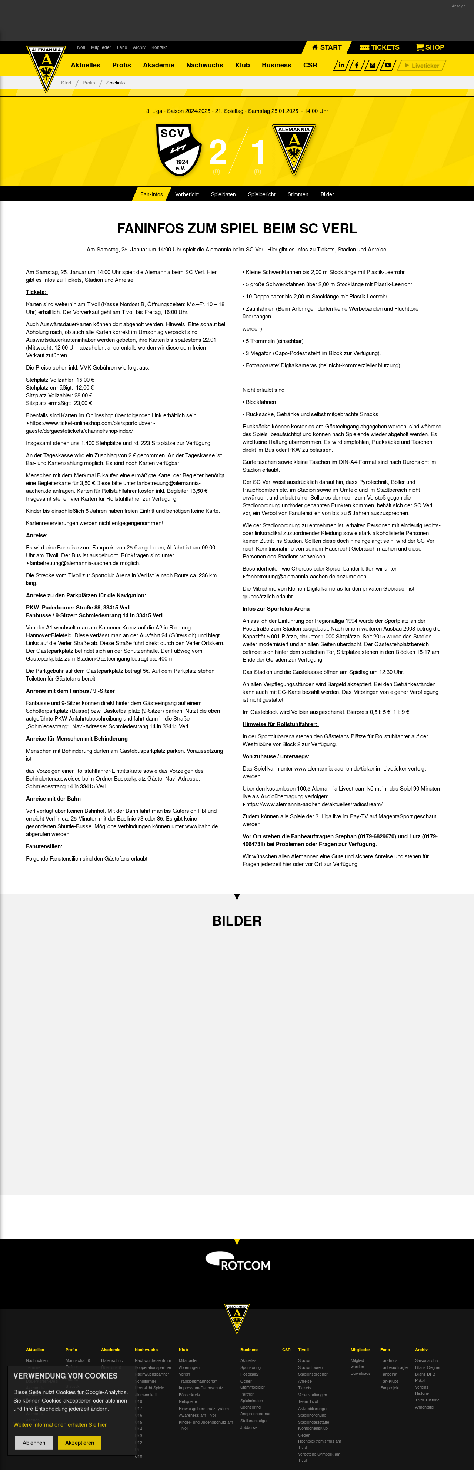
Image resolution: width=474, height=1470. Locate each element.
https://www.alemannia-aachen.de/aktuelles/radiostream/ (314, 804)
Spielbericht (262, 194)
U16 (138, 1415)
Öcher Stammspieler (252, 1384)
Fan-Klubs (389, 1381)
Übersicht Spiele (149, 1387)
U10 (138, 1456)
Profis (121, 65)
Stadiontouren (310, 1367)
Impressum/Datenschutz (201, 1387)
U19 (138, 1401)
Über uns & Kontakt (111, 1370)
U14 (138, 1428)
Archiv (139, 47)
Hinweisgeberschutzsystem (204, 1408)
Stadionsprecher (313, 1374)
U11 (138, 1449)
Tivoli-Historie (427, 1400)
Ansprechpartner (255, 1413)
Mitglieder (101, 47)
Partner (247, 1394)
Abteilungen (189, 1367)
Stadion (304, 1360)
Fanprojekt (390, 1387)
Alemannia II (146, 1394)
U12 (138, 1442)
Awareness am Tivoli (197, 1415)
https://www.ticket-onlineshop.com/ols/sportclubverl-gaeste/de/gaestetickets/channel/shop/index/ (90, 427)
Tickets (304, 1387)
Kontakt (159, 47)
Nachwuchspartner (152, 1374)
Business (276, 65)
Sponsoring (250, 1367)
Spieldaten (223, 194)
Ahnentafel (424, 1407)
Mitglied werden (357, 1363)
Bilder (327, 194)
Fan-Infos (151, 194)
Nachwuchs (204, 65)
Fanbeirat (388, 1374)
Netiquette (188, 1401)
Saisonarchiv (426, 1360)
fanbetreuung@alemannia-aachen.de (74, 563)
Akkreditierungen (313, 1408)
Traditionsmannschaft (198, 1381)
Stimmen (298, 194)
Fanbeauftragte (394, 1367)
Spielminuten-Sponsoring (252, 1403)
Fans (122, 47)
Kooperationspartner (153, 1367)
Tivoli (79, 47)
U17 (138, 1408)
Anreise (305, 1381)
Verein (184, 1374)
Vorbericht (187, 194)
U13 (138, 1436)
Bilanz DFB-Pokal (426, 1377)
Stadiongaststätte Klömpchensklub (313, 1425)
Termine (33, 1367)
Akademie (158, 65)
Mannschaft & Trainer (78, 1363)
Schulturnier (145, 1381)
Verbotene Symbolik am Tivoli (319, 1457)
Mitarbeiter (188, 1360)
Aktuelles (85, 65)
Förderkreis (189, 1394)
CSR (310, 65)
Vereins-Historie (422, 1390)
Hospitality (249, 1374)
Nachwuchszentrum (153, 1360)
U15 (138, 1422)
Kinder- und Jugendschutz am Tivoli (206, 1425)
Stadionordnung (312, 1415)
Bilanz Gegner (428, 1367)
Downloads (361, 1373)
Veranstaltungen (312, 1394)
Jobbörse (248, 1427)
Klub (242, 65)
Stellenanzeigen (254, 1420)
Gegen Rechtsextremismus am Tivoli (319, 1441)
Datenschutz (112, 1360)
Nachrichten (37, 1360)
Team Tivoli (308, 1401)
